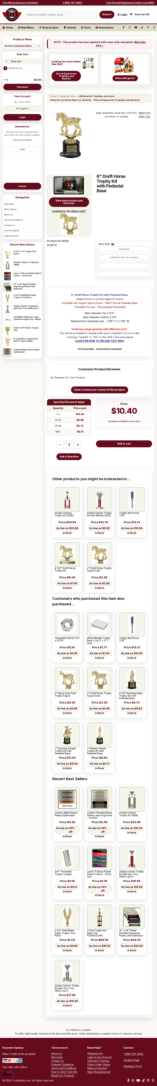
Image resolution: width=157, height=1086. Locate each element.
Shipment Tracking (98, 1060)
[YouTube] (138, 1080)
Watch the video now (144, 114)
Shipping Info (95, 1053)
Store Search (10, 209)
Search (106, 14)
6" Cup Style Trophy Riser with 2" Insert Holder (25, 340)
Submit (22, 186)
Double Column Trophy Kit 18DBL (26, 263)
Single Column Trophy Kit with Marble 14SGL (99, 514)
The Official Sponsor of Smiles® (20, 2)
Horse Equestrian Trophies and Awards (117, 100)
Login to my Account (99, 1057)
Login (22, 117)
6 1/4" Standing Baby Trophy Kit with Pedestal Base (131, 696)
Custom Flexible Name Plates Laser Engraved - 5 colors (99, 815)
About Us (8, 214)
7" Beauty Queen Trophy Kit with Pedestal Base (96, 751)
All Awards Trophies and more (97, 96)
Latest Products (11, 236)
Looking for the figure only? (69, 222)
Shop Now (9, 204)
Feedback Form (133, 1066)
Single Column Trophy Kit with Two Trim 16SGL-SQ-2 (26, 307)
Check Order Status (98, 1064)
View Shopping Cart (98, 1071)
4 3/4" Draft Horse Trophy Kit (65, 569)
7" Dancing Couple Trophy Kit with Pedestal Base (65, 751)
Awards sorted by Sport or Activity (71, 100)
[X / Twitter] (153, 1080)
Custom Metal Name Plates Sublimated (26, 350)
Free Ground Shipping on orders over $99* (130, 2)
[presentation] (22, 170)
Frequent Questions (62, 1064)
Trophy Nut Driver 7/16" (129, 514)
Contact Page (131, 1060)
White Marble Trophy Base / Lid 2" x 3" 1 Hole (98, 641)
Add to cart (124, 443)
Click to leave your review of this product (99, 389)
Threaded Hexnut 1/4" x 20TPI (67, 639)
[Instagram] (133, 1080)
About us (56, 1053)
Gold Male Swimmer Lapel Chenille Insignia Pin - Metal (27, 318)
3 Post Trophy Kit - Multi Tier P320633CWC (97, 933)
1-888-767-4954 (72, 2)
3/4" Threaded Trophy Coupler (63, 873)
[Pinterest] (148, 1080)
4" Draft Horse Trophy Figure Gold (99, 569)
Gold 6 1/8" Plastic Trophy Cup (25, 329)
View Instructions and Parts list (69, 202)
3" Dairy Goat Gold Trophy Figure (65, 694)
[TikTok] (143, 1080)
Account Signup (11, 230)
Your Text (104, 244)
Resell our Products (62, 1075)
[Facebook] (128, 1080)
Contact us (57, 1060)
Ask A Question (69, 456)
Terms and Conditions (63, 1068)
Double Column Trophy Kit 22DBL (64, 514)
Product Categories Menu (18, 46)
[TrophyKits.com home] (11, 14)
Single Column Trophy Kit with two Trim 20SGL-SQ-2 (131, 874)
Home (7, 27)
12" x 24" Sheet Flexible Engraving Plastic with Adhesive (24, 286)
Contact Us (9, 225)
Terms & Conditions (13, 220)
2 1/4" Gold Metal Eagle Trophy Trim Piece (24, 296)
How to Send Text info (64, 1071)
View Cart (16, 61)
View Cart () (141, 14)
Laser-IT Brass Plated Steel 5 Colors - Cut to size (27, 274)
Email (22, 149)
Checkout (22, 87)
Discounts (57, 1057)
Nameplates (104, 27)
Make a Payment (97, 1068)
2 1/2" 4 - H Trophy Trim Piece (24, 252)
